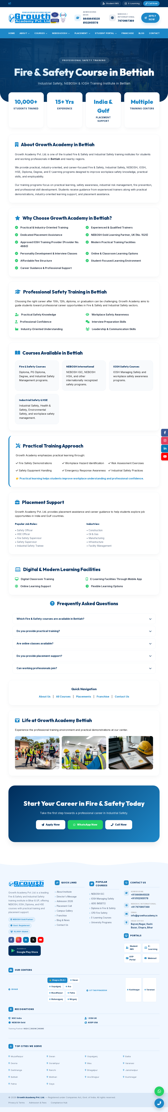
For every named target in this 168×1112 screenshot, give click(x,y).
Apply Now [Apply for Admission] (150, 18)
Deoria (12, 1063)
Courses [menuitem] (40, 33)
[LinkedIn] (26, 940)
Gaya (50, 1084)
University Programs (100, 922)
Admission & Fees (37, 1102)
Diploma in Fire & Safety (102, 908)
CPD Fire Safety (98, 913)
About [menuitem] (25, 33)
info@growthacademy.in (144, 915)
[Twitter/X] (33, 940)
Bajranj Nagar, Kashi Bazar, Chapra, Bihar (142, 926)
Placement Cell (63, 906)
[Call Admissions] (151, 3)
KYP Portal (131, 958)
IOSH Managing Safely (101, 898)
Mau (88, 1063)
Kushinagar (130, 1077)
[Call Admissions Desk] (87, 17)
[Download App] (24, 951)
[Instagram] (18, 940)
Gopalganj (55, 986)
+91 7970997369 (140, 907)
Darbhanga (15, 1070)
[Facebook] (11, 940)
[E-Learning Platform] (132, 3)
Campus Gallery (64, 911)
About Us (44, 696)
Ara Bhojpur (92, 1077)
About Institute (63, 892)
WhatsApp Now (85, 824)
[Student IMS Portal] (110, 3)
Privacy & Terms (16, 1102)
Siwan (74, 980)
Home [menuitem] (11, 33)
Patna (12, 1084)
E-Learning (150, 947)
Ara (68, 986)
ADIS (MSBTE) (97, 903)
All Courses (63, 696)
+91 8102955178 (139, 898)
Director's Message (66, 896)
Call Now (119, 824)
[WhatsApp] (159, 1091)
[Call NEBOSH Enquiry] (122, 17)
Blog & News (62, 920)
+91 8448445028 (140, 894)
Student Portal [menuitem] (106, 33)
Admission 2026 (64, 901)
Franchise (103, 696)
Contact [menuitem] (154, 33)
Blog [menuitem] (141, 33)
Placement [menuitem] (82, 33)
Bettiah (13, 1077)
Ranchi (51, 1070)
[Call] (159, 1103)
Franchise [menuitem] (128, 33)
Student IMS (131, 947)
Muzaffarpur (15, 1056)
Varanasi (128, 1063)
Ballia (127, 1056)
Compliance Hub (59, 1102)
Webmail (150, 958)
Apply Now (51, 824)
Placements (83, 696)
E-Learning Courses (100, 917)
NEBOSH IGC (96, 894)
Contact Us (122, 696)
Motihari (52, 1077)
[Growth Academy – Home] (37, 22)
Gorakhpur (53, 1063)
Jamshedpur (130, 1070)
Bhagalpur (91, 1070)
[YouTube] (40, 940)
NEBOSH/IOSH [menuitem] (61, 33)
